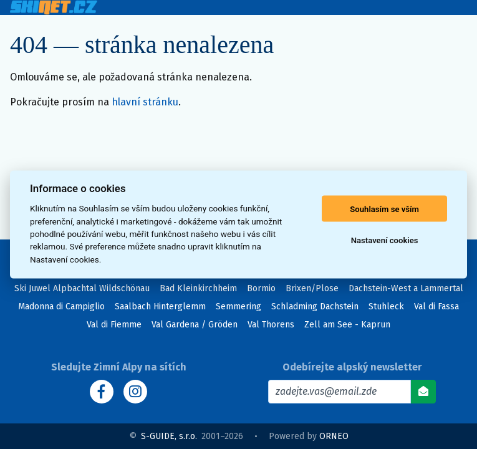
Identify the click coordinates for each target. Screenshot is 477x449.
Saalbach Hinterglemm (160, 306)
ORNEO (334, 436)
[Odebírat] (423, 391)
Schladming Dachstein (315, 306)
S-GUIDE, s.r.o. (169, 436)
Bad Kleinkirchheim (198, 288)
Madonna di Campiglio (61, 306)
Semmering (238, 306)
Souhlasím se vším (384, 208)
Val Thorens (271, 324)
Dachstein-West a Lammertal (406, 288)
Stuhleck (386, 306)
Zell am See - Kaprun (347, 324)
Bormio (261, 288)
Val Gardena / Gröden (195, 324)
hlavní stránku (145, 102)
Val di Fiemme (114, 324)
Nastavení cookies (384, 239)
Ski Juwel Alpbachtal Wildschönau (82, 288)
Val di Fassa (436, 306)
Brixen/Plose (312, 288)
